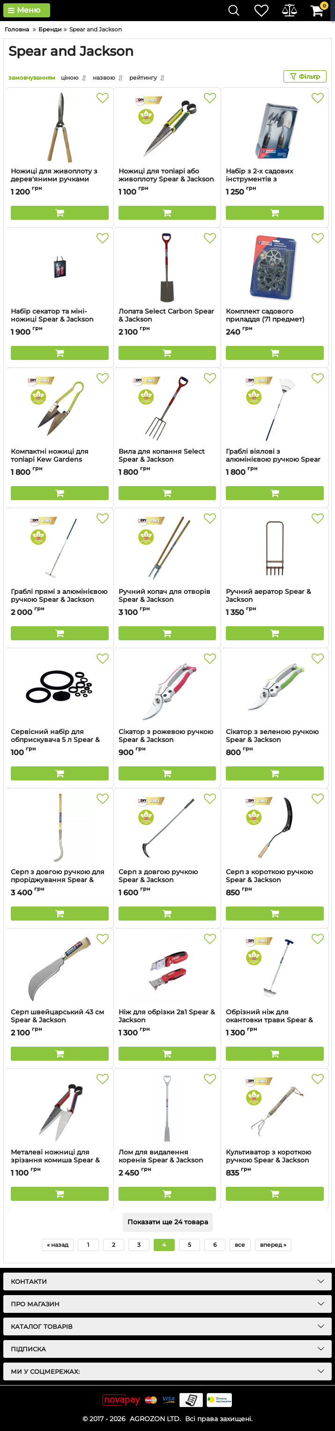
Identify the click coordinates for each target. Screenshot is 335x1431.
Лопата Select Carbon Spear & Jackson (167, 319)
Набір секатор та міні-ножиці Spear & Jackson (60, 319)
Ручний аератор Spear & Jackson (275, 600)
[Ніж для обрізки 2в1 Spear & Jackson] (167, 968)
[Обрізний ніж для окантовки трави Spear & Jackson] (275, 968)
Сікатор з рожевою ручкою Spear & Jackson (167, 740)
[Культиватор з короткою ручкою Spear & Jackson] (275, 1108)
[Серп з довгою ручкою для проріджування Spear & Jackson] (60, 828)
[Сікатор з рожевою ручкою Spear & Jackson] (167, 688)
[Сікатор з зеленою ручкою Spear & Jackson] (275, 688)
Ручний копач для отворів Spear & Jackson (167, 600)
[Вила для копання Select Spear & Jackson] (167, 408)
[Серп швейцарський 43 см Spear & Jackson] (60, 968)
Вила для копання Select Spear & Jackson (167, 460)
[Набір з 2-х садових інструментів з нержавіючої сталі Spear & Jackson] (275, 127)
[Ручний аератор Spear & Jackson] (275, 548)
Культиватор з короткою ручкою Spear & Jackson (275, 1160)
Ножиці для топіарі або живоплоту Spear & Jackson (167, 179)
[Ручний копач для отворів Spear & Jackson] (167, 548)
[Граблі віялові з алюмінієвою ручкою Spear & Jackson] (275, 408)
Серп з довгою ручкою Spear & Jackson (167, 880)
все (240, 1244)
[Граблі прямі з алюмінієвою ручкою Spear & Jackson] (60, 548)
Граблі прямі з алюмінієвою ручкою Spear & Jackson (60, 600)
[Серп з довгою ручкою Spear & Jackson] (167, 828)
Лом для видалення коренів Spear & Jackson (167, 1160)
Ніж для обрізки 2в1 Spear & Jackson (167, 1020)
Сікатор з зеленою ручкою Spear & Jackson (275, 740)
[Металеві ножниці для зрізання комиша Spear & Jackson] (60, 1108)
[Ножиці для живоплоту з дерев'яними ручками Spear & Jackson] (60, 127)
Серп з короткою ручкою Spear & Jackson (275, 880)
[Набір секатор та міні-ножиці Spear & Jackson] (60, 267)
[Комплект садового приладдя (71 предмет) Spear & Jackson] (275, 267)
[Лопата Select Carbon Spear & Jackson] (167, 267)
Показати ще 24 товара (168, 1222)
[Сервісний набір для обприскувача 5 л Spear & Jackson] (60, 688)
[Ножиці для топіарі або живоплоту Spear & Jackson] (167, 127)
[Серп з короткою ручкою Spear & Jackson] (275, 828)
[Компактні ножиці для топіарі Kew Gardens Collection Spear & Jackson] (60, 408)
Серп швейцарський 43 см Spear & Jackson (60, 1020)
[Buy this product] (60, 213)
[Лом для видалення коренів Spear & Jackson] (167, 1108)
